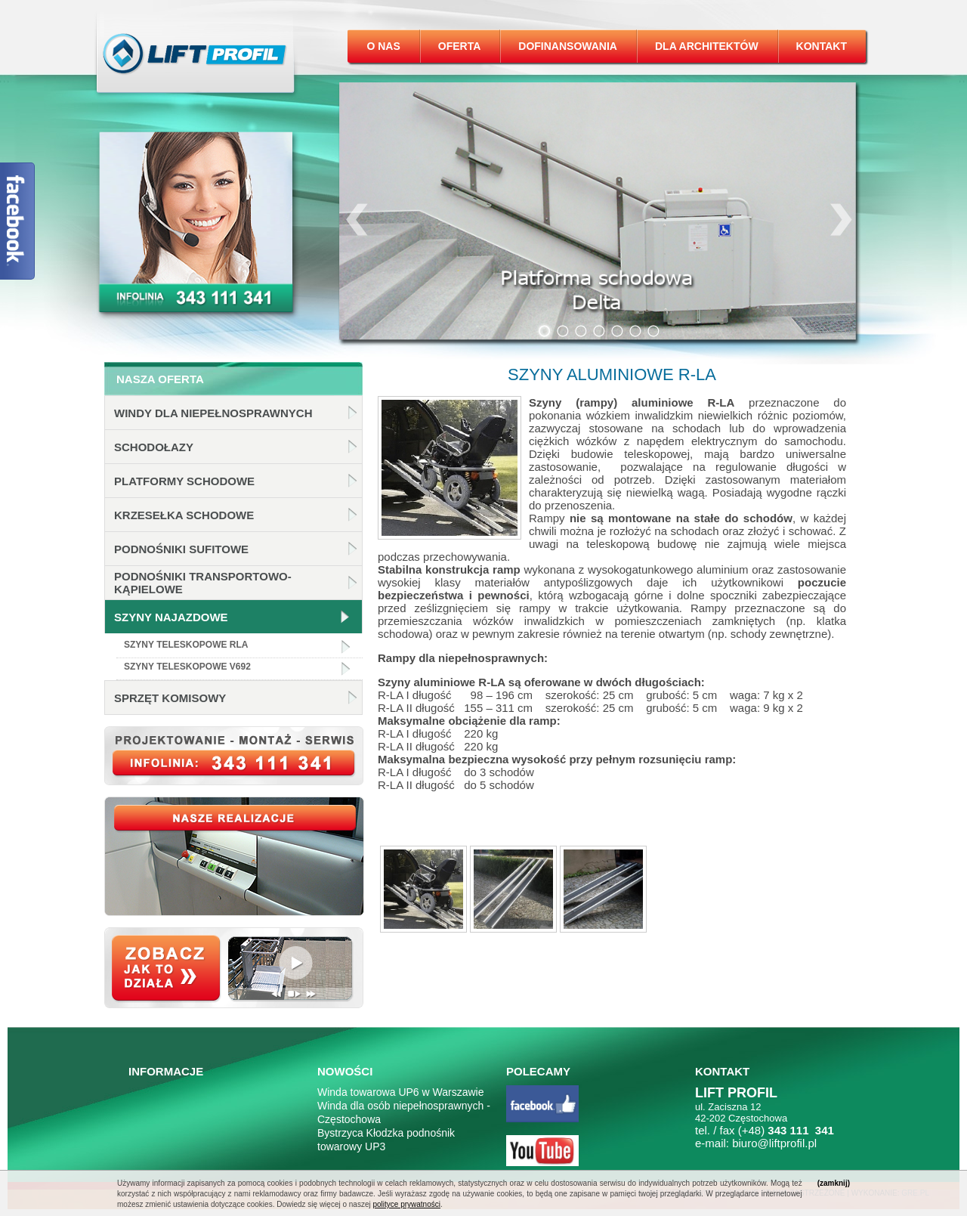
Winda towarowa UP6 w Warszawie (400, 1092)
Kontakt (821, 46)
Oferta (459, 46)
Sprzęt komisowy (170, 698)
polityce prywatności (406, 1204)
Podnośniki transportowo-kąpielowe (203, 583)
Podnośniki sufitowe (181, 549)
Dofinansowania (567, 46)
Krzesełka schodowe (184, 515)
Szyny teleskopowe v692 (187, 666)
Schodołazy (153, 447)
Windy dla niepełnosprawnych (213, 413)
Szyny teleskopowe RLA (186, 644)
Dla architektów (706, 46)
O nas (383, 46)
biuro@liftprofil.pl (774, 1143)
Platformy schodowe (184, 481)
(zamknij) (833, 1183)
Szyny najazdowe (171, 617)
